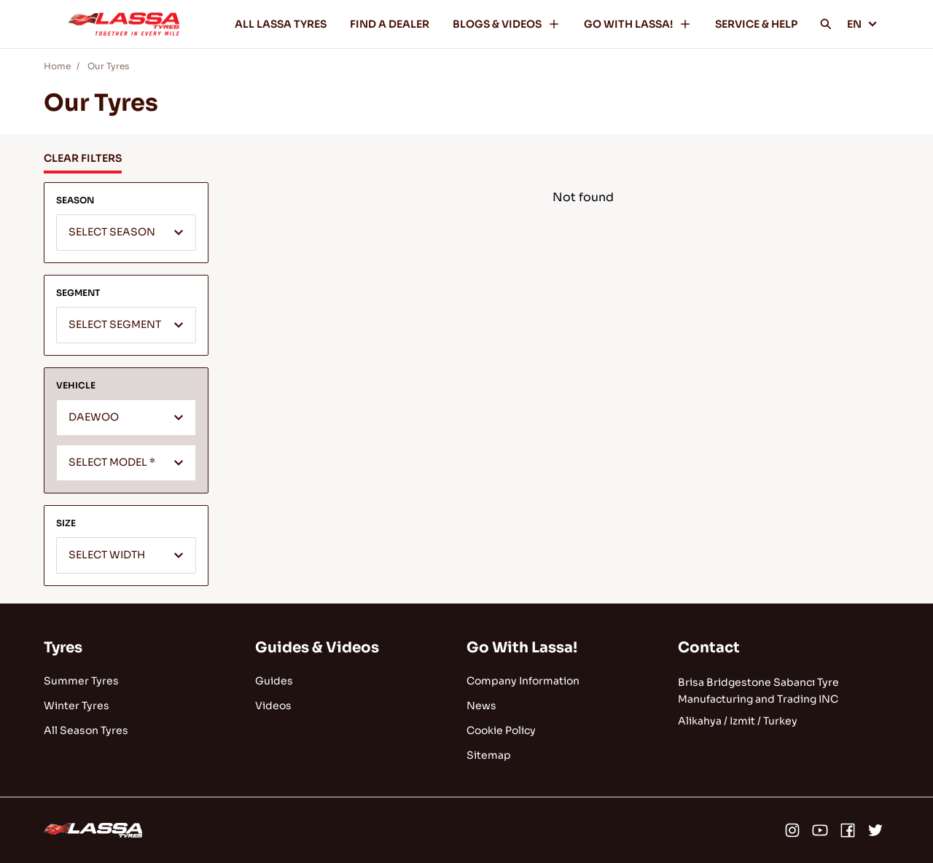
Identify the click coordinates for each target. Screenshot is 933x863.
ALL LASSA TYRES (281, 24)
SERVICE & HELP (756, 24)
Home (57, 65)
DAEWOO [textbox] (94, 417)
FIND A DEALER (389, 24)
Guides (274, 680)
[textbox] (126, 233)
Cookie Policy (501, 730)
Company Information (522, 680)
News (481, 705)
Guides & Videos (317, 648)
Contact (709, 648)
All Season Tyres (86, 730)
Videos (273, 705)
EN (862, 24)
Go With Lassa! (521, 648)
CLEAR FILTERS (83, 158)
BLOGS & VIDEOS (507, 24)
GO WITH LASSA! (638, 24)
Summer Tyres (81, 680)
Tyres (63, 648)
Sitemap (488, 755)
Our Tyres (108, 65)
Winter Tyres (76, 705)
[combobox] (126, 232)
